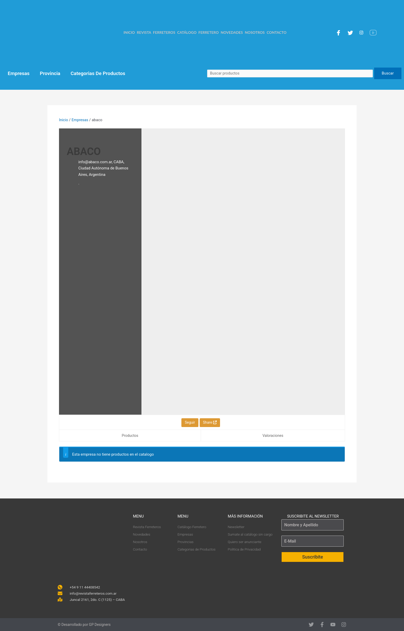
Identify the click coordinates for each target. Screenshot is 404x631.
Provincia (50, 73)
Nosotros (256, 32)
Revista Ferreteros (155, 32)
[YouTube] (374, 32)
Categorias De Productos (98, 73)
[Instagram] (362, 32)
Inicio (127, 32)
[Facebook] (339, 32)
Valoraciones (273, 435)
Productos (130, 435)
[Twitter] (351, 32)
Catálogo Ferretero (197, 32)
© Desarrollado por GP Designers (84, 624)
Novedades (232, 32)
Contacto (278, 32)
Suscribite (312, 556)
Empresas (19, 73)
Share (210, 422)
